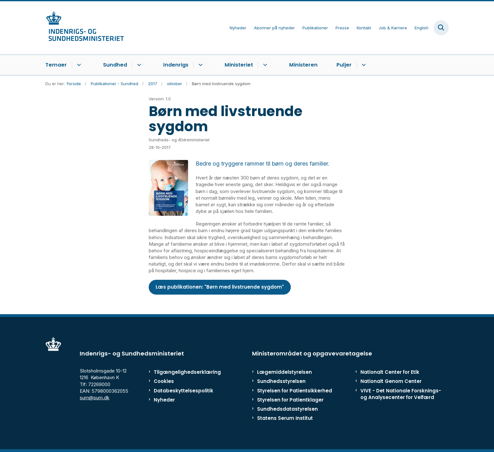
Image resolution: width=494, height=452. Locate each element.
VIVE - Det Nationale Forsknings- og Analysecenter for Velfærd (400, 394)
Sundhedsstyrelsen (281, 381)
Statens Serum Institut (285, 418)
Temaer (56, 64)
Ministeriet (239, 64)
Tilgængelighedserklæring (181, 372)
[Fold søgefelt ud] (441, 27)
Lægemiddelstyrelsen (284, 372)
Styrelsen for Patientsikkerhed (294, 390)
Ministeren (303, 64)
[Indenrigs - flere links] (199, 65)
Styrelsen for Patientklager (290, 399)
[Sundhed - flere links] (138, 65)
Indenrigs (175, 64)
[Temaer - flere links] (78, 65)
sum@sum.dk (94, 398)
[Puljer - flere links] (363, 65)
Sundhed (115, 64)
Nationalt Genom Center (391, 381)
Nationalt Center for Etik (389, 372)
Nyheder (164, 399)
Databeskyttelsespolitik (181, 390)
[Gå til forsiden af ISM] (84, 27)
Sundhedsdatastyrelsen (287, 409)
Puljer (344, 64)
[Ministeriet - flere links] (264, 65)
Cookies (164, 381)
